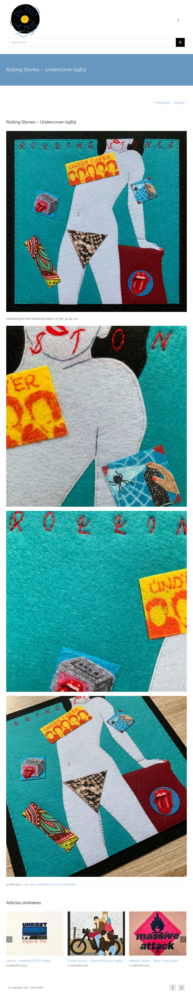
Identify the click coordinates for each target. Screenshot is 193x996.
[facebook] (172, 987)
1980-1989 (29, 884)
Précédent (163, 102)
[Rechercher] (92, 42)
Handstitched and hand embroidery (56, 884)
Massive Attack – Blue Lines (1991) (153, 961)
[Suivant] (183, 939)
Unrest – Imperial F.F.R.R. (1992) (28, 961)
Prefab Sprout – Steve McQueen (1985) (95, 961)
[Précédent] (9, 939)
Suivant (179, 102)
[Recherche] (180, 42)
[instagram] (181, 987)
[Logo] (25, 4)
